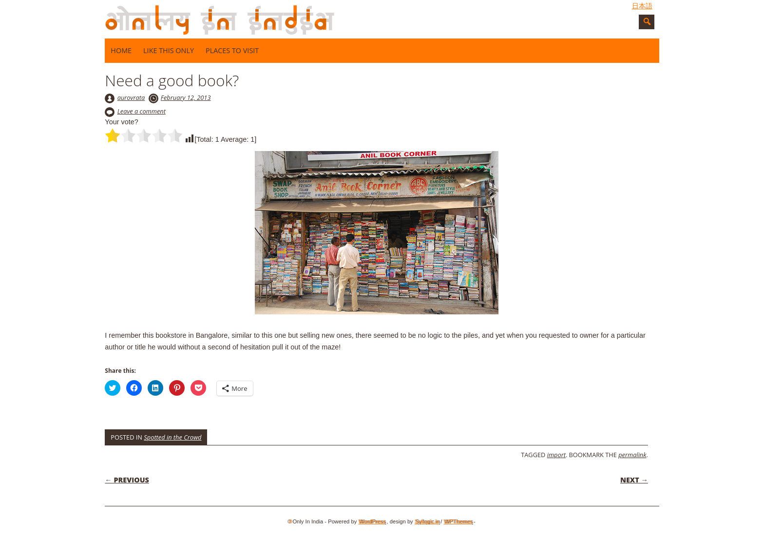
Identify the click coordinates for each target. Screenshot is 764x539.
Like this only (168, 50)
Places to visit (232, 50)
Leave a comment (141, 111)
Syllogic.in (427, 521)
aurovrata (131, 97)
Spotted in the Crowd (172, 437)
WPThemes (458, 521)
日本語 (642, 6)
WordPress (371, 521)
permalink (632, 454)
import (556, 454)
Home (121, 50)
